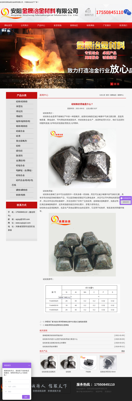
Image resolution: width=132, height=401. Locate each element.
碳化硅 (19, 151)
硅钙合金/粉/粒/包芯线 (22, 182)
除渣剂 (19, 155)
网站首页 (8, 25)
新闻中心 (121, 95)
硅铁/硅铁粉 (21, 101)
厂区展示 (107, 25)
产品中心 (41, 25)
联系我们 (123, 25)
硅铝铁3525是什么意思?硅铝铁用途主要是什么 (84, 339)
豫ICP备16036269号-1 (84, 391)
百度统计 (108, 391)
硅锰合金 (20, 165)
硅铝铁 (68, 372)
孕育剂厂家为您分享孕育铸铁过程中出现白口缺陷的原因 (66, 322)
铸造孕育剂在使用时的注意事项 (57, 325)
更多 (123, 351)
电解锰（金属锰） (24, 170)
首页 (107, 95)
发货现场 (57, 25)
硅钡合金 (20, 175)
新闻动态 (74, 25)
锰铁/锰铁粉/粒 (23, 121)
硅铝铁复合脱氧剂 (48, 372)
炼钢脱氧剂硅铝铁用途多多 (84, 335)
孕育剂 (19, 106)
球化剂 (19, 111)
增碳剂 (19, 116)
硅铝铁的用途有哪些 (84, 346)
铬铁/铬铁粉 (21, 126)
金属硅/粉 (20, 160)
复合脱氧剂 (21, 141)
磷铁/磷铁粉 (21, 190)
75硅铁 (88, 372)
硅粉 (18, 146)
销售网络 (90, 25)
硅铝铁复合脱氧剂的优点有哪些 (84, 343)
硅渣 (18, 136)
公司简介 (25, 25)
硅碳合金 (20, 131)
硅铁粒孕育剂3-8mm (108, 372)
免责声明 (99, 391)
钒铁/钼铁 (20, 195)
